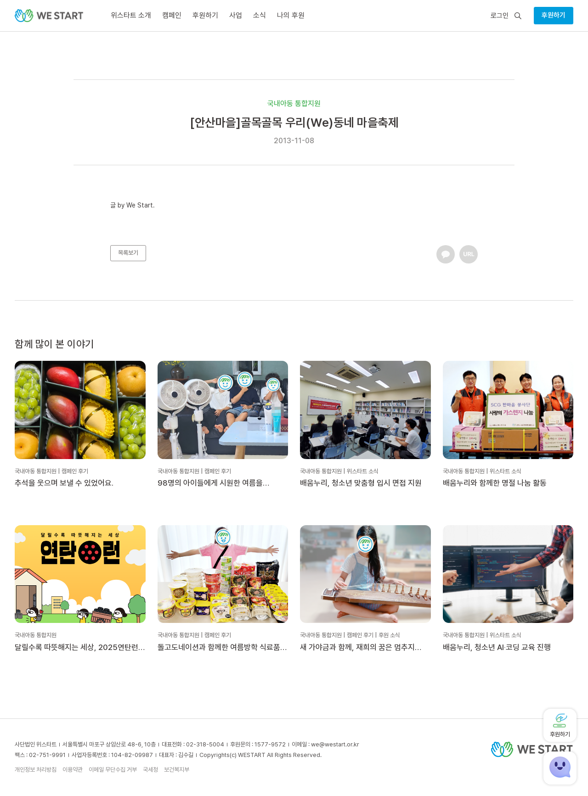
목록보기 (128, 252)
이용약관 (72, 769)
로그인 (500, 15)
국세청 (150, 769)
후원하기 (553, 15)
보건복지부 (176, 769)
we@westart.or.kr (335, 744)
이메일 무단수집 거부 (113, 769)
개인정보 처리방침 (36, 769)
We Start (139, 205)
